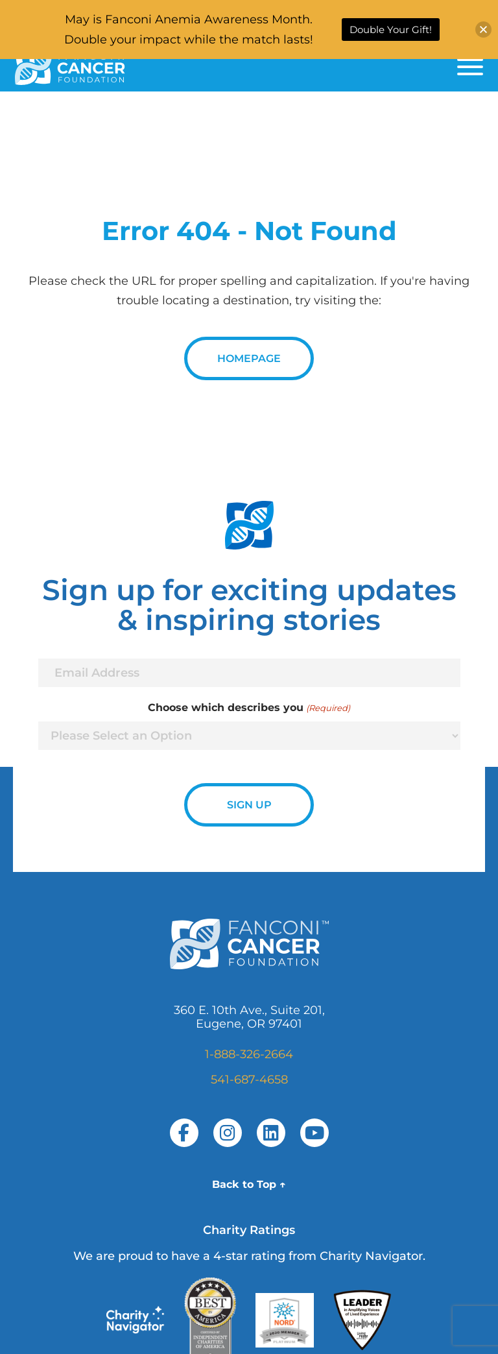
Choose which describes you (249, 708)
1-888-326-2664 (249, 1054)
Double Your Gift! (391, 29)
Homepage (249, 358)
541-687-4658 (249, 1079)
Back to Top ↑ (249, 1184)
